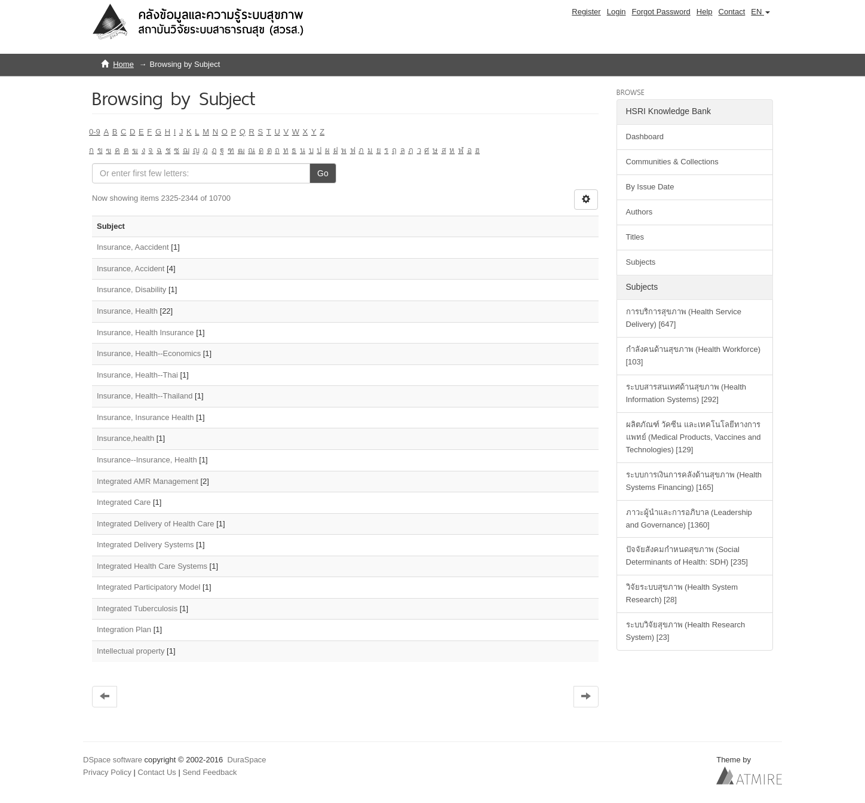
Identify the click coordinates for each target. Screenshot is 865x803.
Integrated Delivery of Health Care (155, 523)
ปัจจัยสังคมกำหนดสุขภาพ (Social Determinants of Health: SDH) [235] (687, 555)
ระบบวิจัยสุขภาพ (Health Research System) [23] (686, 631)
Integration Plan (124, 629)
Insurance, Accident (130, 268)
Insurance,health (125, 438)
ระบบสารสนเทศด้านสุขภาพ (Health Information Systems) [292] (686, 393)
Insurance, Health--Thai (137, 374)
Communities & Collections (672, 161)
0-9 (94, 131)
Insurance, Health (127, 311)
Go (323, 173)
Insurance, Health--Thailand (144, 395)
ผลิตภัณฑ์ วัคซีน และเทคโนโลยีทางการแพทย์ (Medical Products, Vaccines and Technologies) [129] (693, 437)
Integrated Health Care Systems (152, 566)
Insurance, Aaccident (133, 247)
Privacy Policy (107, 772)
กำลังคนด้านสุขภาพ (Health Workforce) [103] (693, 355)
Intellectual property (130, 650)
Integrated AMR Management (147, 481)
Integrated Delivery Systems (145, 544)
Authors (639, 211)
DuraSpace (247, 759)
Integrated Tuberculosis (137, 608)
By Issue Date (650, 186)
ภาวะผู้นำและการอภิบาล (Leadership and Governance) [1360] (689, 518)
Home (123, 64)
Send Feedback (209, 772)
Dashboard (645, 136)
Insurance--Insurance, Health (147, 459)
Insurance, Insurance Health (145, 417)
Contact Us (157, 772)
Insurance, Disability (131, 289)
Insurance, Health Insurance (145, 332)
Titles (635, 236)
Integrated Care (124, 502)
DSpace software (112, 759)
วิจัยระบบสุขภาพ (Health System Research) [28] (682, 593)
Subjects (641, 262)
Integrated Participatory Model (148, 587)
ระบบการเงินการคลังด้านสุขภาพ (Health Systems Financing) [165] (694, 481)
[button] (760, 12)
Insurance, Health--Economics (149, 353)
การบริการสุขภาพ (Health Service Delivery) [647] (683, 318)
